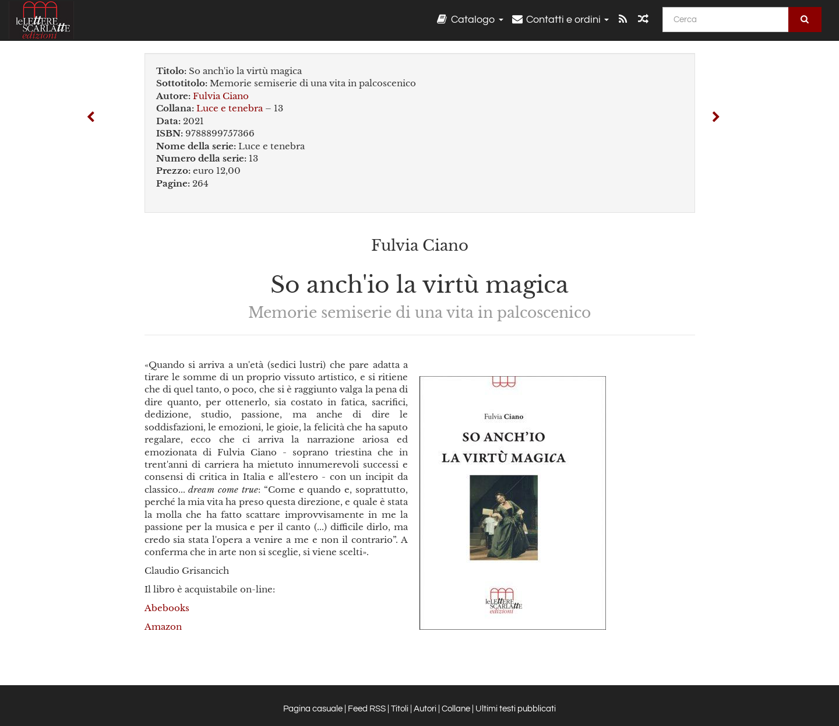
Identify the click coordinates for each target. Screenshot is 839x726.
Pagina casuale (313, 708)
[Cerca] (725, 19)
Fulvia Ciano (221, 95)
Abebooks (166, 607)
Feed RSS (367, 708)
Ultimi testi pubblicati (515, 708)
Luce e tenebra (229, 108)
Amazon (163, 626)
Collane (456, 708)
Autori (425, 708)
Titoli (399, 708)
